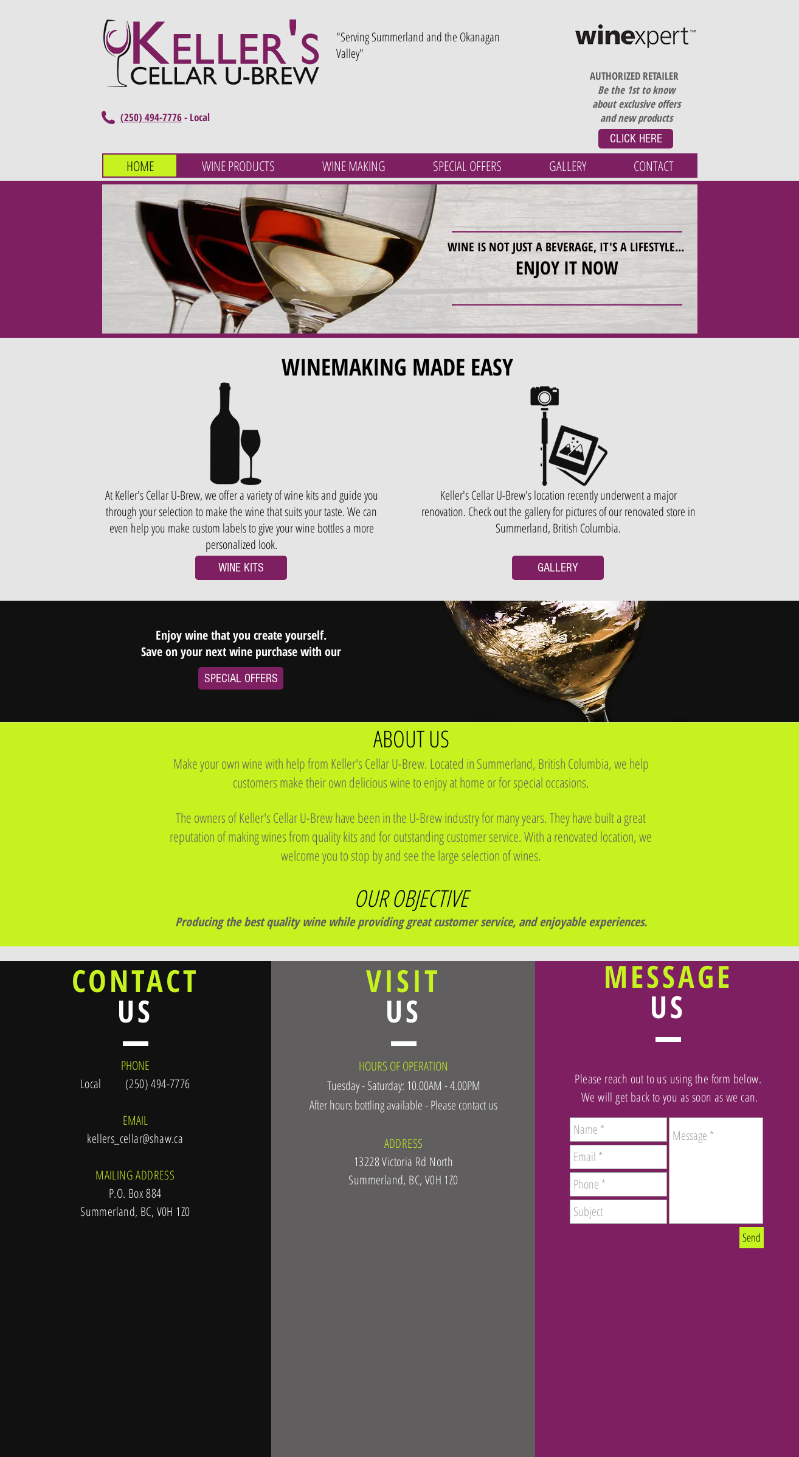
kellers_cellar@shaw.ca (135, 1138)
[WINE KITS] (241, 568)
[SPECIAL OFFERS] (240, 678)
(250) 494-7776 (151, 117)
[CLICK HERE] (635, 138)
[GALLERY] (558, 568)
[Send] (751, 1237)
